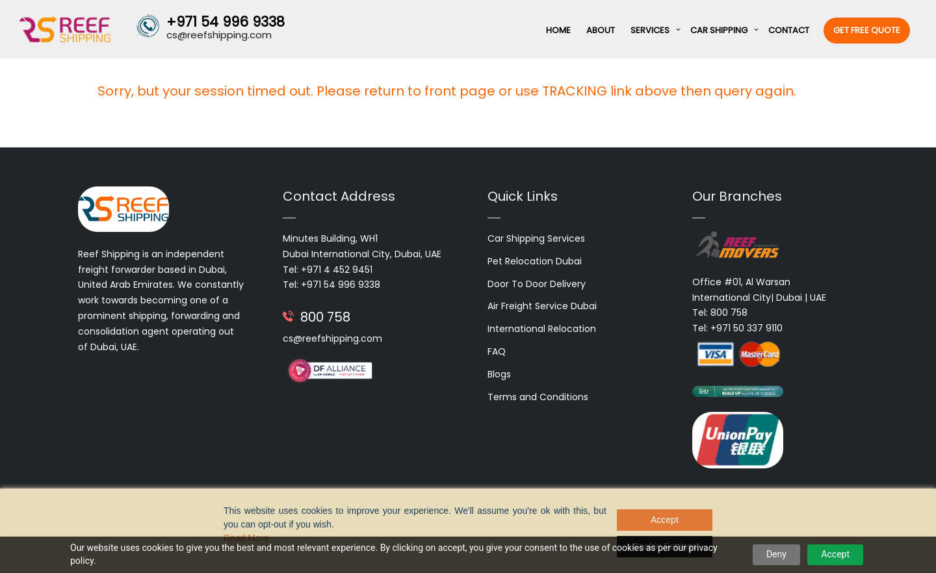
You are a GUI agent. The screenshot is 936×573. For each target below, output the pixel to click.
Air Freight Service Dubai (542, 305)
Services (650, 30)
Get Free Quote (866, 30)
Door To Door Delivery (537, 283)
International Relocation (542, 328)
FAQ (497, 351)
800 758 (325, 317)
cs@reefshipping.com (332, 338)
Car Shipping (719, 30)
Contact (788, 30)
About (600, 30)
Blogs (499, 374)
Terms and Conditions (538, 396)
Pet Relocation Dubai (535, 261)
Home (558, 30)
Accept (835, 554)
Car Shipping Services (536, 238)
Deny (776, 554)
